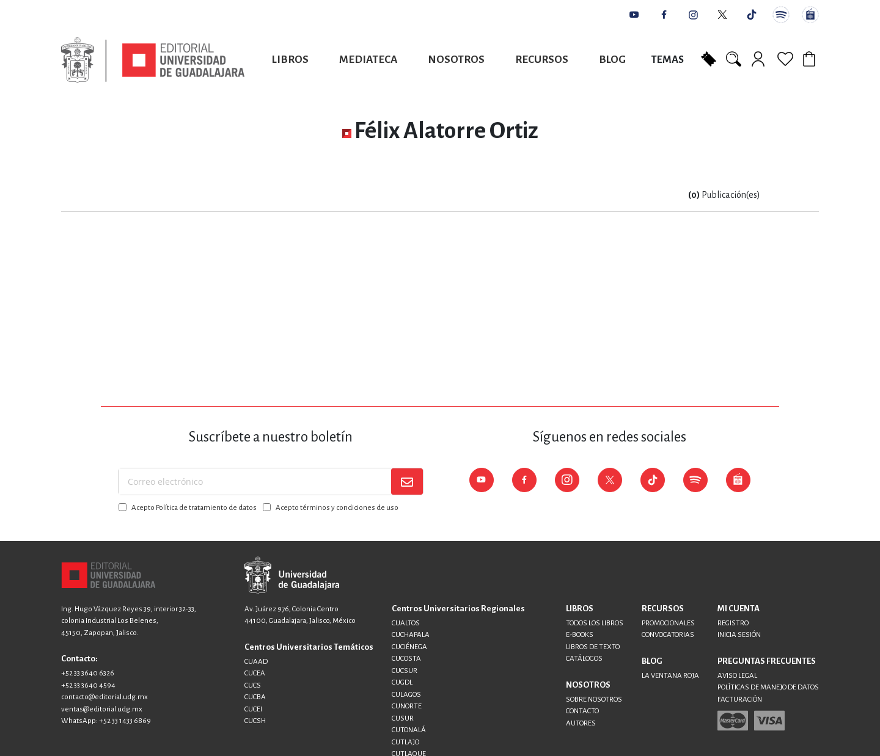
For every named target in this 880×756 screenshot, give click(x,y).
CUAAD (256, 662)
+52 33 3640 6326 (87, 673)
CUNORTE (407, 706)
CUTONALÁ (409, 730)
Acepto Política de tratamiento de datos (194, 508)
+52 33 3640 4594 (88, 685)
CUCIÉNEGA (409, 647)
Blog (612, 59)
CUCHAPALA (411, 635)
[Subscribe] (407, 481)
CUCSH (255, 721)
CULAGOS (406, 695)
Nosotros (456, 59)
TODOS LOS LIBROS (594, 623)
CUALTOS (406, 623)
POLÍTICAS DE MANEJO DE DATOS (768, 687)
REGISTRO (733, 623)
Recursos (541, 59)
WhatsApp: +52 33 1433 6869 (106, 721)
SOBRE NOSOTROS (594, 699)
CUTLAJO (405, 742)
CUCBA (255, 697)
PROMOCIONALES (668, 623)
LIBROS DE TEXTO (593, 647)
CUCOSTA (406, 659)
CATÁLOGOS (584, 659)
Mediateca (368, 59)
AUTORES (581, 723)
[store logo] (152, 60)
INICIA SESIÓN (739, 635)
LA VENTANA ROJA (670, 676)
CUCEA (254, 673)
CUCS (252, 685)
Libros (290, 59)
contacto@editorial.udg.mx (104, 697)
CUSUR (403, 718)
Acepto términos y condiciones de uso (337, 508)
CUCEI (253, 709)
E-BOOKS (579, 635)
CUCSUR (404, 671)
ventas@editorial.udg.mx (101, 709)
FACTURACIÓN (739, 699)
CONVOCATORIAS (668, 635)
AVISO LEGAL (737, 676)
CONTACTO (582, 711)
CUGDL (402, 682)
